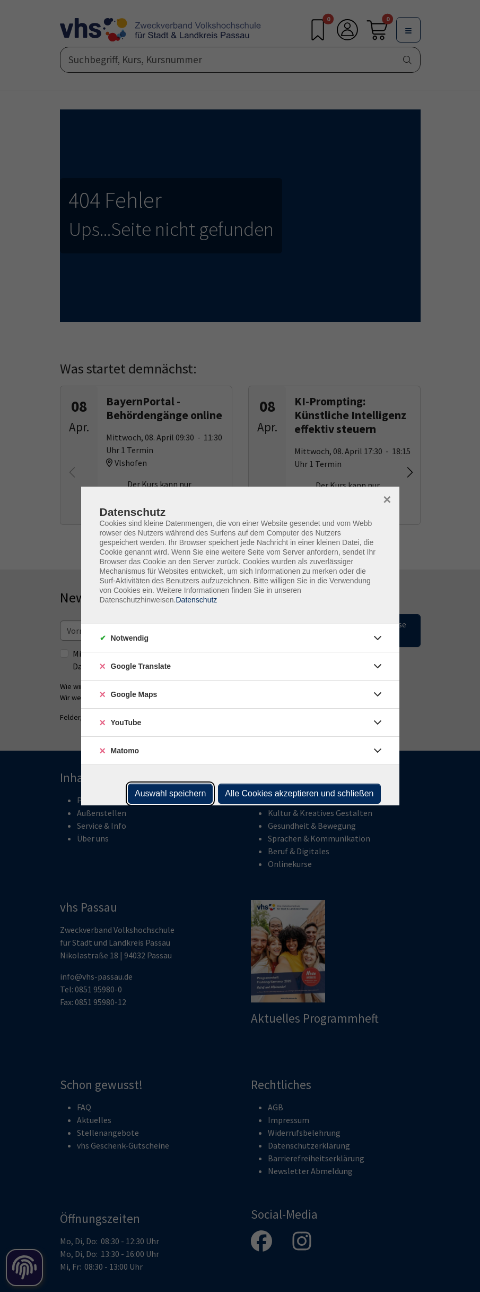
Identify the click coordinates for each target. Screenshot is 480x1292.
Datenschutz (196, 600)
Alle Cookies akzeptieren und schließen (299, 793)
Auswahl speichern (170, 793)
